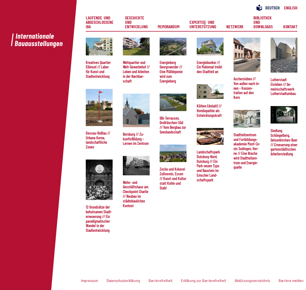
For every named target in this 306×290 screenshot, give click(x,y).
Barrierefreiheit (160, 280)
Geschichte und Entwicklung (136, 22)
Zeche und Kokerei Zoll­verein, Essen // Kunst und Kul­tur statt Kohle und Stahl (173, 178)
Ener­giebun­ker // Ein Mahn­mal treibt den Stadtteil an (209, 67)
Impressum (89, 280)
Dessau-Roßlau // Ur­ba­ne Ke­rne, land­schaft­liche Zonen (98, 140)
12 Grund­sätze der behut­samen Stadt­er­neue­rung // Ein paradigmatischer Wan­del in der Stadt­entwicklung (99, 219)
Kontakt (290, 26)
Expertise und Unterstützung (203, 24)
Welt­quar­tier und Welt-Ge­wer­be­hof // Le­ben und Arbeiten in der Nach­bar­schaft (136, 71)
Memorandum (169, 26)
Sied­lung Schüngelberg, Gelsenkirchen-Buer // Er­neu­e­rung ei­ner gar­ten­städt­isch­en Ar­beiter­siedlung (284, 142)
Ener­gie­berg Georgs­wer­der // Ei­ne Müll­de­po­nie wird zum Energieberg (171, 71)
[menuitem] (100, 22)
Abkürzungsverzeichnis (252, 280)
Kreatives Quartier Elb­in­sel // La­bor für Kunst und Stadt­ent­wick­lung (98, 69)
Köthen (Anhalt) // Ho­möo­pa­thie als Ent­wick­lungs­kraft (209, 111)
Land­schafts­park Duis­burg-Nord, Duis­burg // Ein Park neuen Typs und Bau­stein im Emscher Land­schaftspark (208, 166)
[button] (99, 46)
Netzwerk (234, 26)
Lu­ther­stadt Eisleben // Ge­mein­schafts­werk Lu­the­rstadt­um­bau (283, 86)
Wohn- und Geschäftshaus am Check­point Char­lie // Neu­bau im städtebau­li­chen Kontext (135, 194)
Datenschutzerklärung (123, 280)
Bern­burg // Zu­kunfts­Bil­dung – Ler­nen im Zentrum (136, 139)
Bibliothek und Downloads (263, 22)
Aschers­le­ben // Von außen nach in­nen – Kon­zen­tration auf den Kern (247, 88)
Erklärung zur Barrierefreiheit (203, 280)
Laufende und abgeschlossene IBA (100, 22)
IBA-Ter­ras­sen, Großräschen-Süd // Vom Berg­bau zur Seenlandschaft (173, 125)
